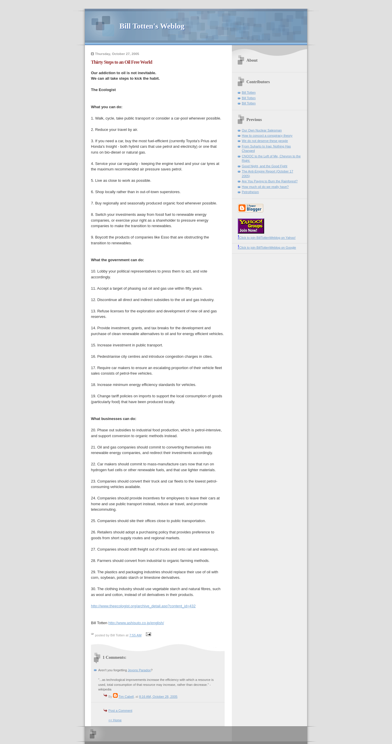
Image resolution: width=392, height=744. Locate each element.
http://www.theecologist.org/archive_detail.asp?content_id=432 (143, 606)
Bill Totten (249, 92)
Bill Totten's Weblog (151, 26)
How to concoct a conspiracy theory (267, 135)
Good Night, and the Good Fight (264, 166)
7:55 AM (135, 635)
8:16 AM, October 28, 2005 (158, 696)
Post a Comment (120, 710)
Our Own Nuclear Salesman (262, 130)
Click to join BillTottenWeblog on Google (267, 247)
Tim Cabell (126, 696)
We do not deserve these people (265, 141)
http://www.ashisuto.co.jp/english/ (136, 623)
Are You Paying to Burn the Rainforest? (270, 181)
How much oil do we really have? (265, 186)
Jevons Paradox (139, 670)
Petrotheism (250, 192)
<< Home (114, 720)
